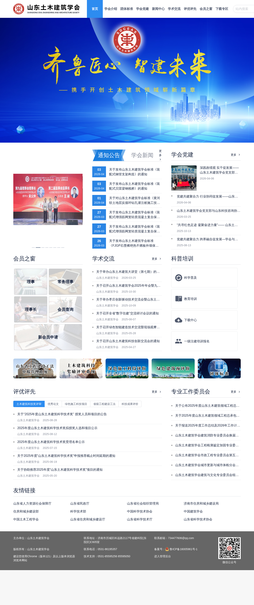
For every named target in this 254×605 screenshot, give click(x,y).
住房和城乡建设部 (26, 511)
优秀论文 (53, 404)
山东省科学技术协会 (198, 519)
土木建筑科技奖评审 (28, 404)
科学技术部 (78, 511)
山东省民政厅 (79, 503)
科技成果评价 (130, 404)
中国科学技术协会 (139, 511)
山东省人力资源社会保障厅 (32, 503)
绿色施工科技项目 (76, 404)
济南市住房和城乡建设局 (201, 503)
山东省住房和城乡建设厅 (87, 519)
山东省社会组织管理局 (143, 503)
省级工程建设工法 (104, 404)
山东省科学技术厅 (139, 519)
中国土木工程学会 (26, 519)
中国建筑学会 (193, 511)
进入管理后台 (162, 556)
